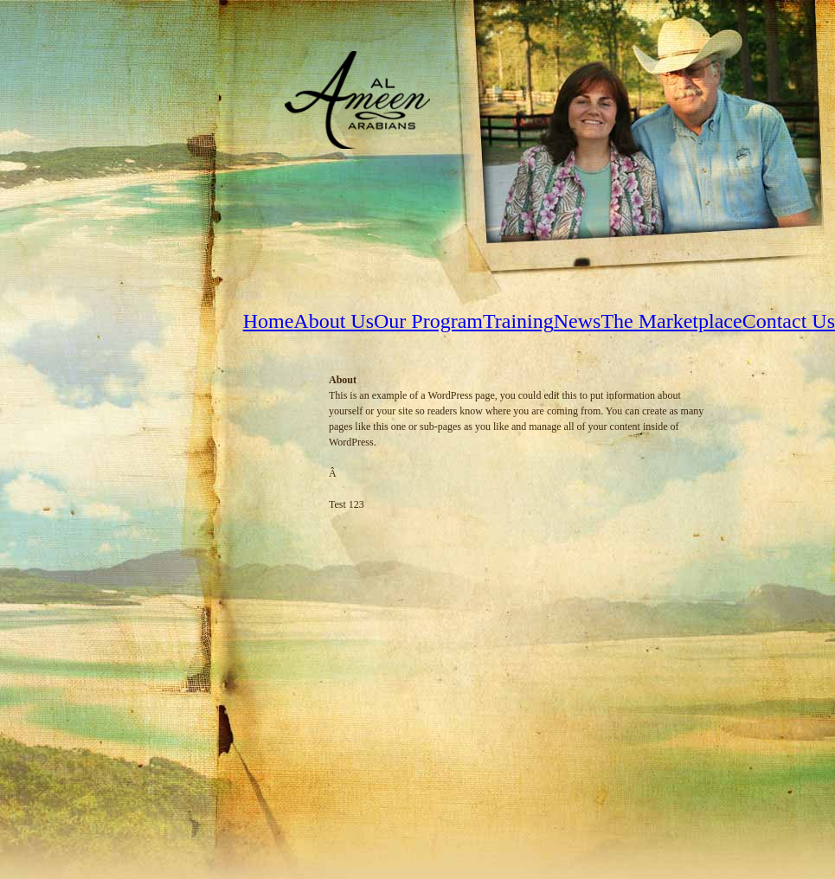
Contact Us (788, 321)
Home (268, 321)
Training (518, 321)
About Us (333, 321)
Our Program (428, 321)
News (577, 321)
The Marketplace (671, 321)
